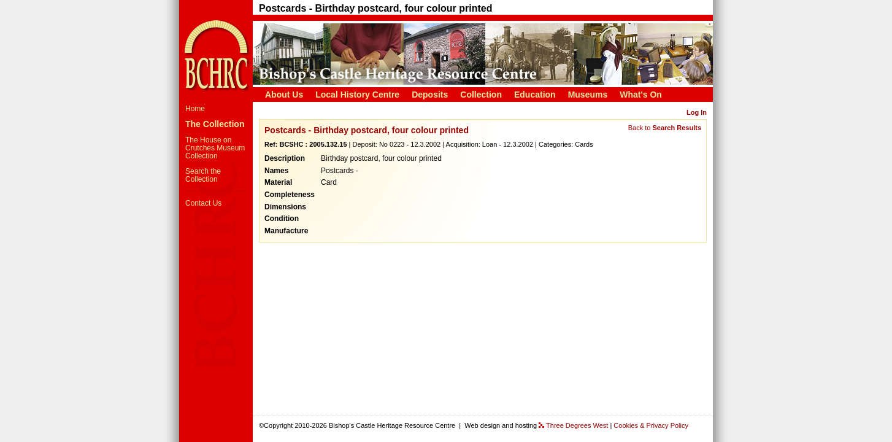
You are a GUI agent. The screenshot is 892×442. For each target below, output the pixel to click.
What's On (641, 94)
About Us (284, 94)
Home (195, 108)
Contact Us (203, 203)
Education (535, 94)
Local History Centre (357, 94)
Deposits (430, 94)
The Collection (214, 124)
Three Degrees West (577, 425)
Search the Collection (203, 175)
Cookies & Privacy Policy (650, 425)
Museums (588, 94)
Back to (664, 127)
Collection (481, 94)
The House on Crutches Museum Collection (215, 148)
